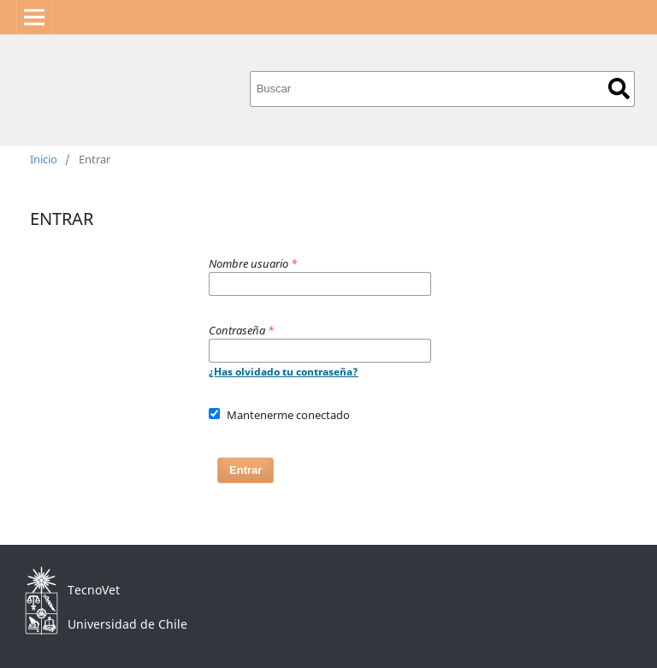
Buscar (619, 88)
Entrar (245, 470)
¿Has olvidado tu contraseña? (283, 371)
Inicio (43, 159)
